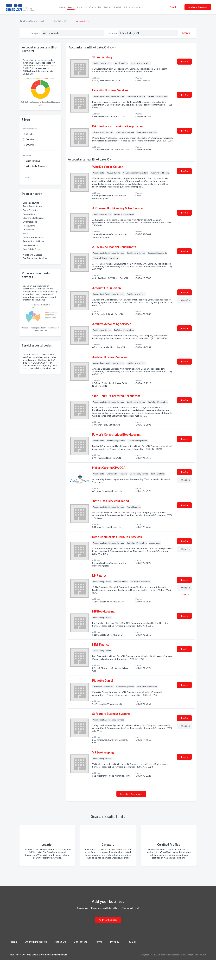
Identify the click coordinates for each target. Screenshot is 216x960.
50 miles (30, 139)
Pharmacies (28, 229)
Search (70, 7)
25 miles (30, 134)
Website (185, 300)
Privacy (114, 941)
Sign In (173, 7)
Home (62, 7)
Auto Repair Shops (32, 206)
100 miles (31, 144)
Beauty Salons (30, 214)
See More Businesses (131, 794)
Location (112, 33)
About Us (82, 7)
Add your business (133, 7)
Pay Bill (117, 7)
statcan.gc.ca (43, 60)
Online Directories (36, 941)
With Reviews (33, 160)
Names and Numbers (55, 954)
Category (35, 33)
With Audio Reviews (36, 166)
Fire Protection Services (35, 258)
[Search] (185, 33)
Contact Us (95, 7)
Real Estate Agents (33, 249)
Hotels (26, 233)
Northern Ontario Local (32, 21)
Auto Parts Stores (32, 210)
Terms (98, 941)
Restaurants (29, 225)
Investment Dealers (33, 237)
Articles (108, 7)
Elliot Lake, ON (60, 21)
